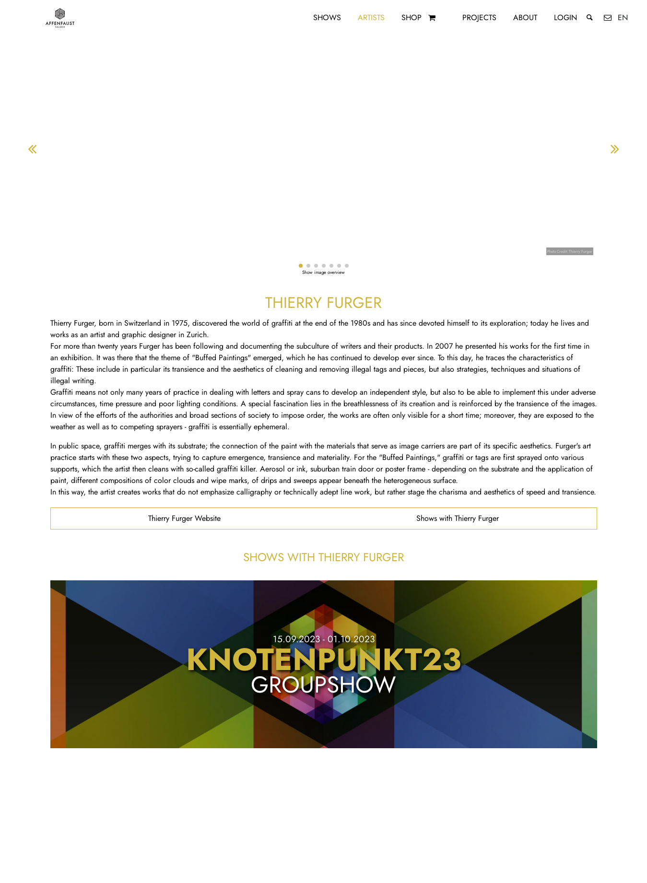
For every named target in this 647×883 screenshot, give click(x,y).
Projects (479, 17)
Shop (411, 17)
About (525, 17)
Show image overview (323, 272)
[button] (301, 266)
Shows (327, 17)
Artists (371, 17)
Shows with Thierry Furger (457, 518)
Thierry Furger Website (184, 518)
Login (565, 17)
